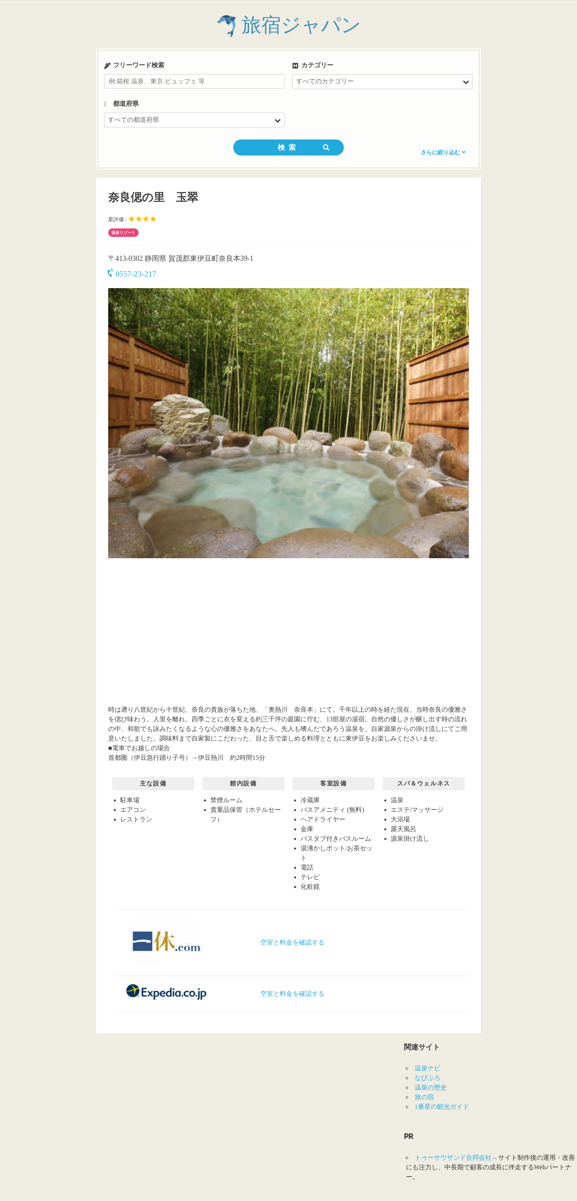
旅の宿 (424, 1097)
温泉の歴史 (431, 1087)
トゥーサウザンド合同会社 (453, 1157)
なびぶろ (427, 1077)
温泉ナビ (427, 1068)
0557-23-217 (132, 273)
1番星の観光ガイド (442, 1106)
